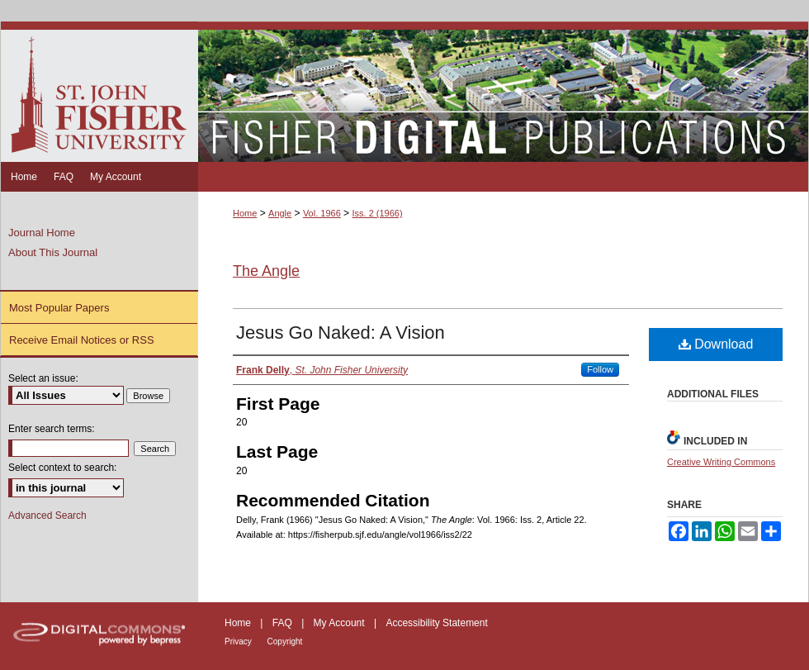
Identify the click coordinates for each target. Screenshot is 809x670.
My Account (340, 623)
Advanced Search (47, 515)
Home (245, 213)
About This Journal (52, 252)
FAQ (283, 623)
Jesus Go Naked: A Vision (340, 332)
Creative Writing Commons (721, 462)
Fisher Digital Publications (503, 91)
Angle (279, 213)
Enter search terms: (51, 429)
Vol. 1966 (322, 213)
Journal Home (41, 232)
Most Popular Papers (59, 308)
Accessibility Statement (436, 623)
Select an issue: (43, 378)
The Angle (266, 271)
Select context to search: (62, 467)
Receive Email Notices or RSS (81, 340)
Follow (600, 369)
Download (716, 344)
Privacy (239, 641)
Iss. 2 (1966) (377, 213)
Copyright (285, 641)
